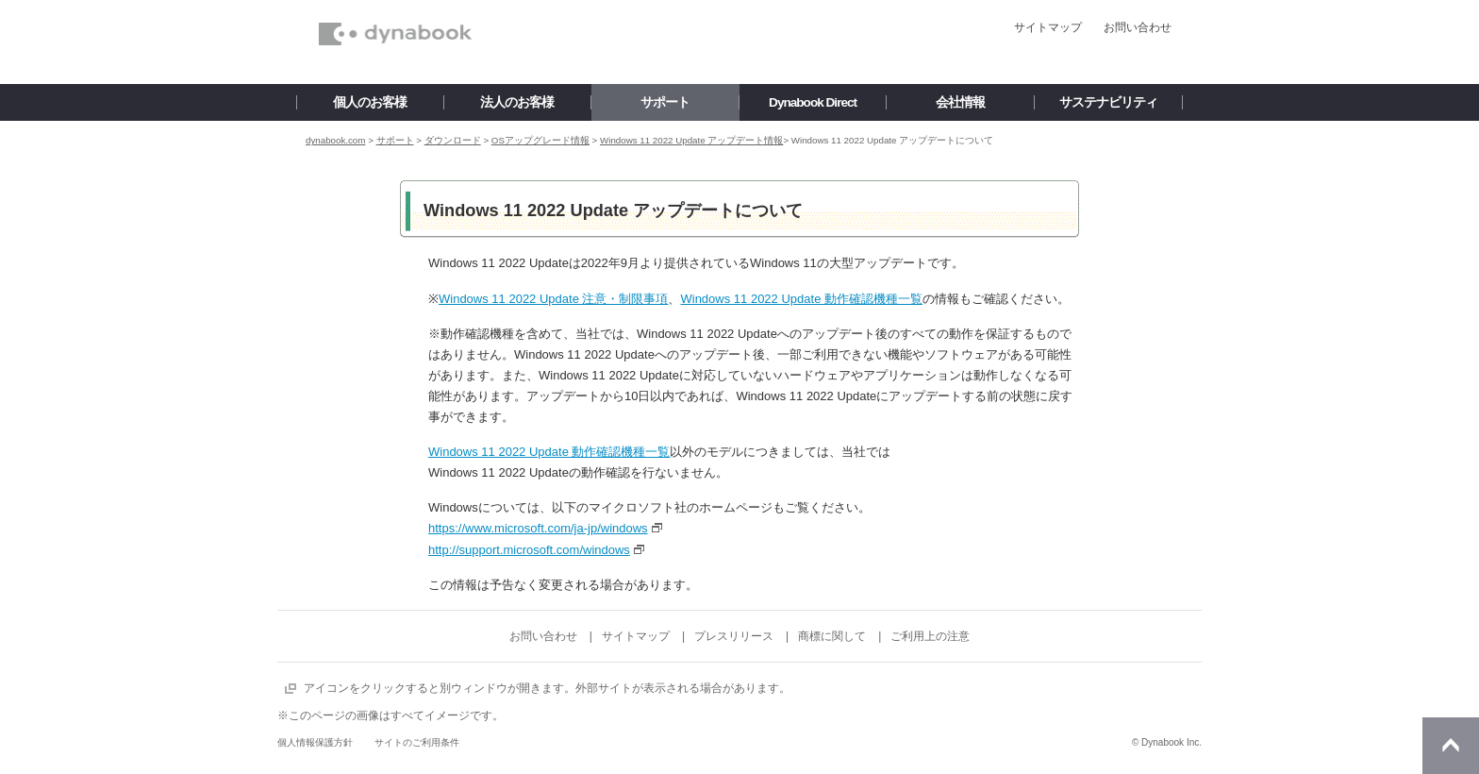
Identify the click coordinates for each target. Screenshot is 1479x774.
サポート (395, 140)
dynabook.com (335, 140)
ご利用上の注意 (930, 636)
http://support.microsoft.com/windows (529, 550)
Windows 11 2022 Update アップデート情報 (691, 140)
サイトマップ (1048, 27)
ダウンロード (452, 140)
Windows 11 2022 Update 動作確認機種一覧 (801, 299)
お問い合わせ (1138, 27)
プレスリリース (733, 636)
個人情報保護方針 (315, 742)
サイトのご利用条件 (416, 742)
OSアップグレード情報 (540, 140)
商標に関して (832, 636)
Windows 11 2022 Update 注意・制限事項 (553, 299)
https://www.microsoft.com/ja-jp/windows (538, 528)
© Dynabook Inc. (1167, 742)
